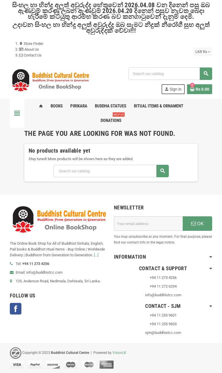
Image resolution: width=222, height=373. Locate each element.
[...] (96, 255)
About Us (29, 49)
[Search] (170, 73)
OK (197, 223)
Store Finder (31, 43)
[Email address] (148, 223)
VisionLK (119, 353)
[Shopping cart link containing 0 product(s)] (199, 89)
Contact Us (30, 55)
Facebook (15, 309)
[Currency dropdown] (202, 51)
